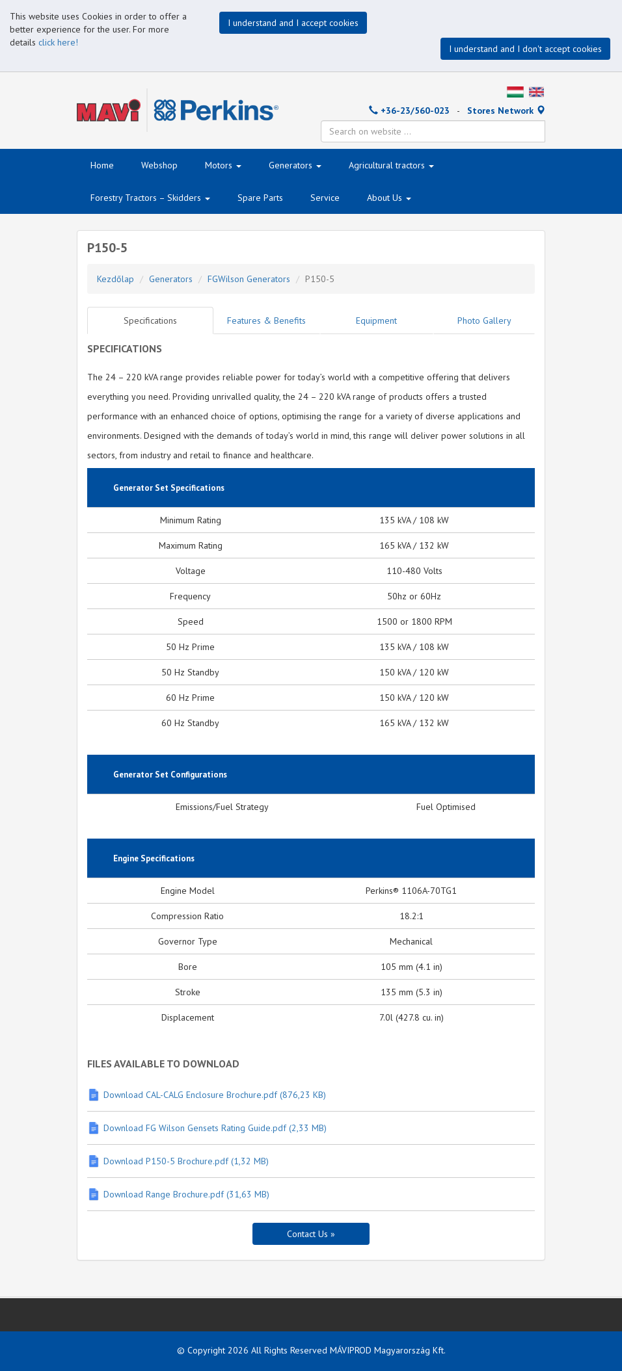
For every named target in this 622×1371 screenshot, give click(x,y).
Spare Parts (260, 197)
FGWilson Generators (249, 279)
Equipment (376, 320)
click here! (58, 42)
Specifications (150, 320)
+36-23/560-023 (409, 110)
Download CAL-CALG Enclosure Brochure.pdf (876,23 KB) (214, 1095)
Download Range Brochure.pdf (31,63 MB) (186, 1194)
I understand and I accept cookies (293, 23)
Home (102, 165)
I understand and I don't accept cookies (525, 49)
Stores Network (506, 110)
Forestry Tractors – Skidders (150, 197)
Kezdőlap (115, 279)
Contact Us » (311, 1234)
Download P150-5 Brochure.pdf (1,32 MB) (186, 1161)
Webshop (159, 165)
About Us (389, 197)
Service (325, 197)
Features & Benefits (266, 320)
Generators (295, 165)
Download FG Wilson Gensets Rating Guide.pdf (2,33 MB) (215, 1128)
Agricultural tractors (391, 165)
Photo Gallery (484, 320)
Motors (223, 165)
